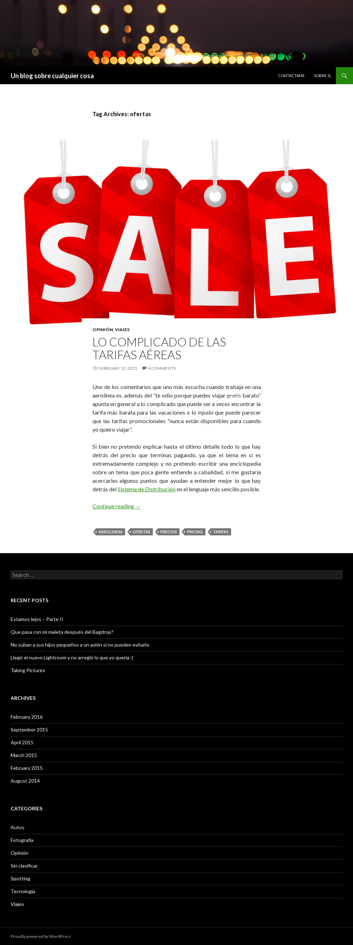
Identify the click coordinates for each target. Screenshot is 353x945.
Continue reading (116, 506)
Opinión (102, 329)
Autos (18, 827)
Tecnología (23, 891)
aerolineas (110, 531)
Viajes (122, 329)
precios (168, 531)
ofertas (141, 531)
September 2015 (29, 730)
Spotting (20, 878)
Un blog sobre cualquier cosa (52, 76)
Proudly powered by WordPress (41, 936)
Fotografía (22, 840)
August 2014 (25, 781)
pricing (195, 531)
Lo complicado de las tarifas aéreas (159, 348)
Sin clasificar (24, 866)
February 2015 (27, 768)
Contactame (291, 75)
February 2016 (27, 717)
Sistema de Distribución (147, 489)
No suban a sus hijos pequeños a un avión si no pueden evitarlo (80, 645)
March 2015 (24, 755)
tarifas (221, 531)
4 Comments (162, 368)
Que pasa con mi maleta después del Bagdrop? (62, 632)
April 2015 (22, 742)
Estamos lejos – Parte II (37, 619)
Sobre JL (322, 75)
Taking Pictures (28, 670)
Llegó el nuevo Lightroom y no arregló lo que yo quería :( (72, 657)
